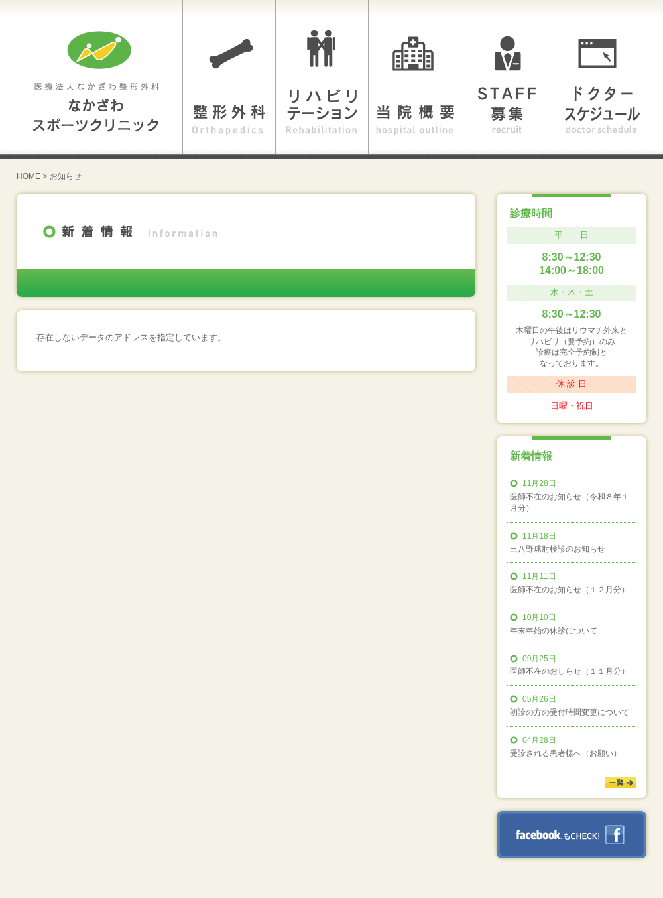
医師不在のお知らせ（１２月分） (569, 589)
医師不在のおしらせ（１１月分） (569, 671)
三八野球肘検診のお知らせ (557, 549)
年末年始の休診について (553, 630)
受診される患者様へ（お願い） (565, 753)
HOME (28, 176)
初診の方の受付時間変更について (569, 712)
